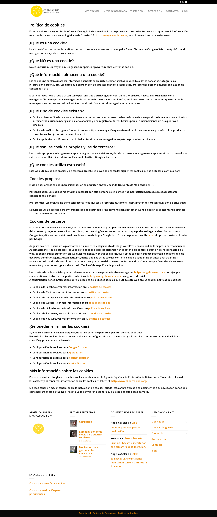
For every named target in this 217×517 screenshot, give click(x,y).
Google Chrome (77, 347)
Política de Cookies (128, 513)
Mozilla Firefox (76, 363)
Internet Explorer (78, 357)
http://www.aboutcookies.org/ (129, 381)
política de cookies (100, 287)
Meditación (93, 11)
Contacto (172, 11)
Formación (137, 11)
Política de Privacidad (104, 513)
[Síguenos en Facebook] (180, 2)
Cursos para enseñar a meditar (47, 483)
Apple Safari (75, 352)
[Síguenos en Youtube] (186, 2)
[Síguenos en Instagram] (183, 2)
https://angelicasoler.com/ (111, 35)
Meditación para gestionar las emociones (88, 450)
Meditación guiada (115, 11)
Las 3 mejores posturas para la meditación (125, 427)
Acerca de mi (155, 11)
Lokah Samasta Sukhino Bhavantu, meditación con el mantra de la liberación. (128, 443)
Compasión (85, 421)
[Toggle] (186, 422)
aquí (151, 235)
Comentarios (85, 441)
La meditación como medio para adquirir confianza (90, 434)
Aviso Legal (85, 513)
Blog (184, 11)
